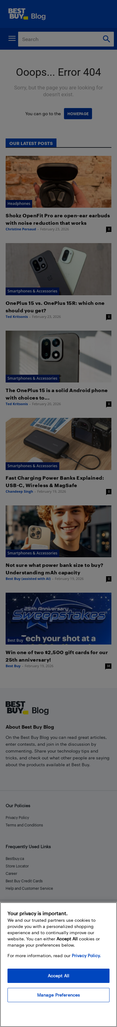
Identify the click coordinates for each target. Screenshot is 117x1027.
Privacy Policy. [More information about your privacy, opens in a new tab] (86, 955)
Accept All (58, 975)
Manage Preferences (58, 995)
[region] (58, 964)
